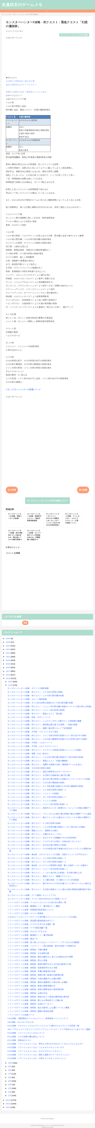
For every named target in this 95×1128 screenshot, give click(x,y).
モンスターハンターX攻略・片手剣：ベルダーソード (29, 743)
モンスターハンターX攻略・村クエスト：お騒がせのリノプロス (34, 834)
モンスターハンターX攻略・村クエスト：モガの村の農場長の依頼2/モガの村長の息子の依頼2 (47, 739)
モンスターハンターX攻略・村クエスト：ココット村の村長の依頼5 (36, 710)
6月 (10, 1077)
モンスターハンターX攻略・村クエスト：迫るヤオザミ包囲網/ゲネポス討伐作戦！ (42, 838)
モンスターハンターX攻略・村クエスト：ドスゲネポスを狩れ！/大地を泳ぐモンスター (44, 841)
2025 (8, 642)
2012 (8, 1107)
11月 (10, 685)
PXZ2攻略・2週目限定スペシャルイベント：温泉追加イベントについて (37, 1018)
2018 (8, 667)
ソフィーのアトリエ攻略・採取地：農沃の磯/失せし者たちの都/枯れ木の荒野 (40, 957)
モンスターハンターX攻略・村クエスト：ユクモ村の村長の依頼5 (35, 692)
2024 (8, 646)
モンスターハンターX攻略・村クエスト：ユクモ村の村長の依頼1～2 (36, 858)
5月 (10, 1081)
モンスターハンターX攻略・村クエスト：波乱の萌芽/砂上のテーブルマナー (39, 772)
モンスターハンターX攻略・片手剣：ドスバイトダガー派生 (32, 732)
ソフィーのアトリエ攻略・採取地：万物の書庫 (27, 950)
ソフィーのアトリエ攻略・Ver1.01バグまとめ (26, 931)
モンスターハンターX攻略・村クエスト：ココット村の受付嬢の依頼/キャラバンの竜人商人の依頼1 (49, 706)
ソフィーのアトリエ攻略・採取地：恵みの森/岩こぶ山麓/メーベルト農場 (38, 1008)
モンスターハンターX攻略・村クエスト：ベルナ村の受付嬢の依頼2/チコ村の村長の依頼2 (45, 757)
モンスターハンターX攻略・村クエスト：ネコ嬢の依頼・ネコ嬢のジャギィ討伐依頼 (43, 880)
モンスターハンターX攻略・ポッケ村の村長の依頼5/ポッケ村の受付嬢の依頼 (40, 703)
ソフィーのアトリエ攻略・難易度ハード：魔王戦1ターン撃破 (33, 906)
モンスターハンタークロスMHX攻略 (74, 35)
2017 (8, 671)
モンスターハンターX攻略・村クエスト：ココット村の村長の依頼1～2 (37, 869)
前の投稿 (83, 490)
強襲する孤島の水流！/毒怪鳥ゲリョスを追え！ (27, 92)
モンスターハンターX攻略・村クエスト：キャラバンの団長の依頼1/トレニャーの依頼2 (44, 750)
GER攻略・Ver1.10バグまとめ (20, 1022)
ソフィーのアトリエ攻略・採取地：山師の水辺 (27, 993)
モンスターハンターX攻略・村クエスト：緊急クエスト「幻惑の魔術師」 (38, 761)
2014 (8, 1100)
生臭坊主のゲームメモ (22, 4)
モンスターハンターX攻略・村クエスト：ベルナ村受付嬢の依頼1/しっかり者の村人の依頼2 (46, 827)
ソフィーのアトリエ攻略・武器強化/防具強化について (30, 910)
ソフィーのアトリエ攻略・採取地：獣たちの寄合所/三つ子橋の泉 (35, 1000)
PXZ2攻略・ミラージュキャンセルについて (25, 1033)
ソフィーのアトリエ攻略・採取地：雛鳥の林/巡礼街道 (30, 1011)
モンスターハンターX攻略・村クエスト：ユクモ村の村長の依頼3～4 (36, 790)
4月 (10, 1085)
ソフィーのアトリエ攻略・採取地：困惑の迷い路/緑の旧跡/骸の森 (35, 975)
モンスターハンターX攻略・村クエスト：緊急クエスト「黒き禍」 (35, 714)
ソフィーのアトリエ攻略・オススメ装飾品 (25, 913)
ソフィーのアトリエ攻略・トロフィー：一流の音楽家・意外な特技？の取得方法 (41, 946)
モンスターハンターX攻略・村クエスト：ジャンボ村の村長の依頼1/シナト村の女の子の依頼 (46, 735)
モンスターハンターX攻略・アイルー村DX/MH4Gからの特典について (37, 899)
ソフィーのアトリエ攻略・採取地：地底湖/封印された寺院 (32, 968)
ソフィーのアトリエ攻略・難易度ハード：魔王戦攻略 (30, 935)
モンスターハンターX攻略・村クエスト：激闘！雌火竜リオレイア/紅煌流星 (39, 728)
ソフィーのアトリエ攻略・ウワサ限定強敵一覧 (27, 928)
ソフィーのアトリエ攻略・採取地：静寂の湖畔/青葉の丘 (31, 986)
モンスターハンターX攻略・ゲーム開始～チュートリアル (31, 895)
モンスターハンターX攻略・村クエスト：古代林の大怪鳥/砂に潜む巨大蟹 (38, 775)
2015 (8, 678)
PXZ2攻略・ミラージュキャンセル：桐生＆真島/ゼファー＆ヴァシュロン (38, 1055)
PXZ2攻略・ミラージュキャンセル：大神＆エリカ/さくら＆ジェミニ (36, 1058)
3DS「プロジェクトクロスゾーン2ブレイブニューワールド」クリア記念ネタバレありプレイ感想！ (49, 1029)
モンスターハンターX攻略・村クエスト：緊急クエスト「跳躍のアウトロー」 (40, 876)
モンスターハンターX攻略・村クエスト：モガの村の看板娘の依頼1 (36, 782)
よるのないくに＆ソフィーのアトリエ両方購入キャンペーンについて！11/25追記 (42, 917)
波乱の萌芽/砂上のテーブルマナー (21, 85)
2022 (8, 653)
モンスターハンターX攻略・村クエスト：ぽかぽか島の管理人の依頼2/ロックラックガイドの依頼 (48, 779)
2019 (8, 664)
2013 (8, 1104)
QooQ (51, 1127)
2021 (8, 657)
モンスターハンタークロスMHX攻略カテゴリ (47, 501)
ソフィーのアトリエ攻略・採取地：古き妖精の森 (28, 953)
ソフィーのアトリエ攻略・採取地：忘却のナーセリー (30, 1004)
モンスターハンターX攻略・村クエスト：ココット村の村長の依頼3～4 (37, 804)
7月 (10, 1074)
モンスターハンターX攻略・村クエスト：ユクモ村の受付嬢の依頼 (35, 695)
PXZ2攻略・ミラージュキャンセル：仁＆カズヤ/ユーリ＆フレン (34, 1051)
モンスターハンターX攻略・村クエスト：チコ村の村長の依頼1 (34, 823)
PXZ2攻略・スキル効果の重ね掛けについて (25, 1037)
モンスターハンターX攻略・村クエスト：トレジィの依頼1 (32, 801)
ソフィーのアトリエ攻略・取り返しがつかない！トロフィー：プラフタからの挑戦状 (43, 942)
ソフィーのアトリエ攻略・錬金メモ (22, 939)
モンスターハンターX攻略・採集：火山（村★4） (28, 753)
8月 (10, 1070)
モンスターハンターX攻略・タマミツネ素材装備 (27, 688)
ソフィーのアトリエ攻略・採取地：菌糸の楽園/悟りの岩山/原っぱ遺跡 (37, 982)
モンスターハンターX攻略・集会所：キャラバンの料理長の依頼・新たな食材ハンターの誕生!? (47, 865)
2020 (8, 660)
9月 (10, 1066)
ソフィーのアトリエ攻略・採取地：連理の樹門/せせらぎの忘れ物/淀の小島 (39, 964)
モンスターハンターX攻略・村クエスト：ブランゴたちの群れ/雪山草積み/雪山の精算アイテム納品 (49, 814)
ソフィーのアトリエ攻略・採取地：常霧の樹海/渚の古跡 (31, 971)
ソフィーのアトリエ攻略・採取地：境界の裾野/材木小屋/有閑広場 (35, 989)
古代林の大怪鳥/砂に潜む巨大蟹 (20, 81)
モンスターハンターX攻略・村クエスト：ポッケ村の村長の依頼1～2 (36, 862)
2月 (10, 1092)
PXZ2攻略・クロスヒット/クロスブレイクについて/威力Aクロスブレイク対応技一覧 (43, 1026)
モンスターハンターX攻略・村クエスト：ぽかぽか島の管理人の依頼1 (37, 845)
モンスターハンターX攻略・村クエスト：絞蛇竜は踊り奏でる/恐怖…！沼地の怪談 (42, 724)
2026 (8, 638)
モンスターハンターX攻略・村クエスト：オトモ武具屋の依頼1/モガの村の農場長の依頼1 (45, 786)
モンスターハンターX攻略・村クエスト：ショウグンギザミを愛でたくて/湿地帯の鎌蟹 (44, 721)
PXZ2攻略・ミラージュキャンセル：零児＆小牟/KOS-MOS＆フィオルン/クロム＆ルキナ (45, 1044)
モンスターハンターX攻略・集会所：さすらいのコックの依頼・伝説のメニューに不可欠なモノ (47, 854)
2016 (8, 675)
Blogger (51, 1118)
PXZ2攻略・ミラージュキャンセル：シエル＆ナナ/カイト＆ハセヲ (35, 1047)
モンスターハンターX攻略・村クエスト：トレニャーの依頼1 (33, 793)
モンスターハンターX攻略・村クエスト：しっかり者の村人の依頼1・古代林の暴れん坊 (44, 873)
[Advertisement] (47, 56)
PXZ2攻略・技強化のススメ (19, 1040)
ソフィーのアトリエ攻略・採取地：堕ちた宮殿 (27, 960)
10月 (10, 1063)
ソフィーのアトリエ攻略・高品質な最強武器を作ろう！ (31, 921)
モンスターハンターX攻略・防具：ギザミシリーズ (28, 717)
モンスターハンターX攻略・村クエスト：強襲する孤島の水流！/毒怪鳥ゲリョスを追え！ (45, 764)
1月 (10, 1095)
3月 (10, 1088)
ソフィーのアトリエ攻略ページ (20, 1015)
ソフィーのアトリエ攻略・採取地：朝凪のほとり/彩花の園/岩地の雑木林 (38, 997)
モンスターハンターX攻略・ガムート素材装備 (27, 699)
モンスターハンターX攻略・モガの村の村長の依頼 (28, 768)
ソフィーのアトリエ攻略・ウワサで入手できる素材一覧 (31, 924)
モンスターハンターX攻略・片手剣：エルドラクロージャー (32, 746)
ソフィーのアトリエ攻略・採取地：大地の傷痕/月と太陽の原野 (34, 979)
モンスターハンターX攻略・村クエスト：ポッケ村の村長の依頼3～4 (36, 797)
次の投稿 (12, 490)
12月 (10, 681)
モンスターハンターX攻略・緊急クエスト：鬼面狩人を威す (32, 830)
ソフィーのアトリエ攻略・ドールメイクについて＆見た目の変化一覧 (36, 902)
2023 (8, 649)
